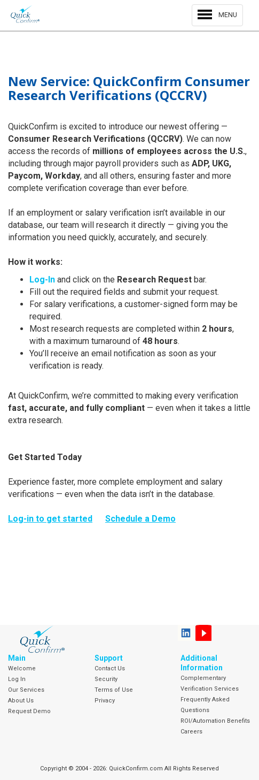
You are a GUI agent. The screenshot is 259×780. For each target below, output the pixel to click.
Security (106, 679)
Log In (17, 679)
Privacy (105, 700)
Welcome (22, 668)
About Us (21, 700)
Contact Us (110, 668)
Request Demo (29, 711)
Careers (191, 731)
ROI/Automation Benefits (215, 720)
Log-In (42, 279)
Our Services (26, 689)
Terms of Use (114, 689)
